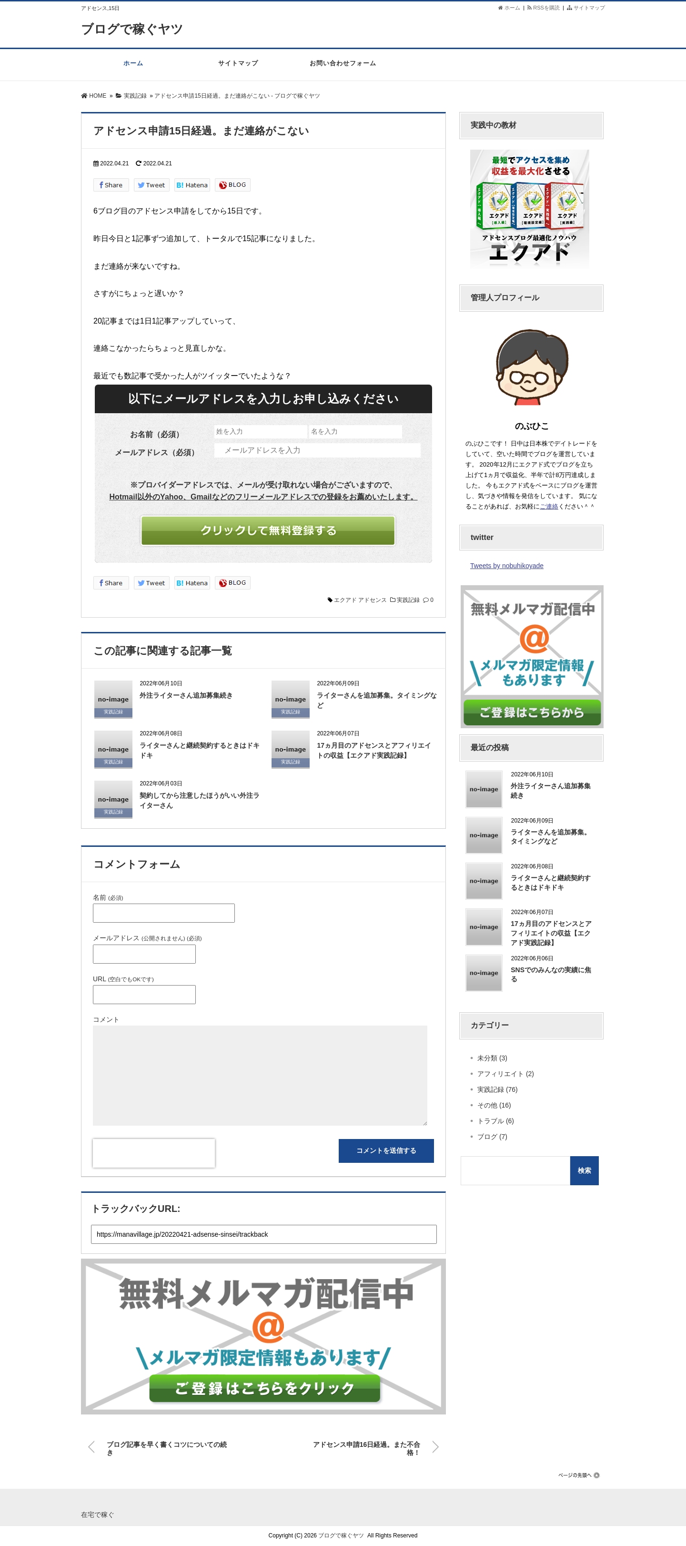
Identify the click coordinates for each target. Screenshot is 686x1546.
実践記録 (408, 600)
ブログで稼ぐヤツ (132, 29)
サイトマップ (586, 7)
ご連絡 (549, 506)
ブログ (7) (492, 1136)
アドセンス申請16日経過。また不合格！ (367, 1447)
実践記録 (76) (497, 1089)
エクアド (345, 600)
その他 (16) (494, 1105)
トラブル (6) (495, 1121)
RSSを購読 (545, 7)
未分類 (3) (492, 1058)
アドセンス (372, 600)
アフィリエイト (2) (505, 1074)
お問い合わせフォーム (343, 68)
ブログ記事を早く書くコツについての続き (167, 1447)
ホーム (509, 7)
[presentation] (154, 1153)
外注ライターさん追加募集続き (186, 695)
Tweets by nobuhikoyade (507, 566)
